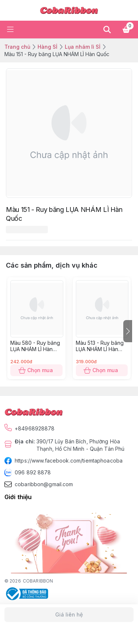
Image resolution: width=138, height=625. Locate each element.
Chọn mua (36, 370)
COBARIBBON (38, 581)
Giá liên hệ (69, 614)
